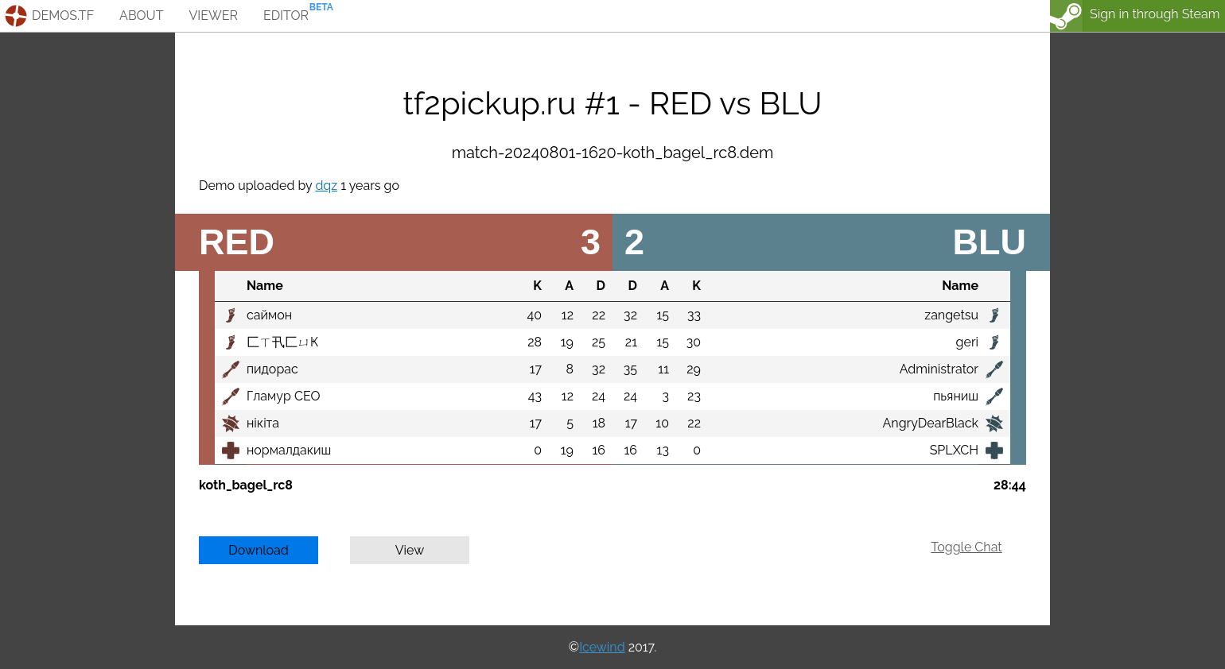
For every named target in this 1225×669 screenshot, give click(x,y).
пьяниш (955, 396)
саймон (269, 315)
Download (258, 550)
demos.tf (63, 15)
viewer (213, 15)
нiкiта (263, 423)
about (141, 15)
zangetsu (951, 315)
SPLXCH (954, 450)
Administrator (939, 369)
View (410, 550)
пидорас (272, 369)
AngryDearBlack (930, 423)
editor (286, 15)
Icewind (601, 647)
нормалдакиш (289, 450)
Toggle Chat (966, 547)
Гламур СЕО (283, 396)
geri (967, 342)
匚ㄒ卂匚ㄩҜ (282, 342)
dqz (326, 185)
